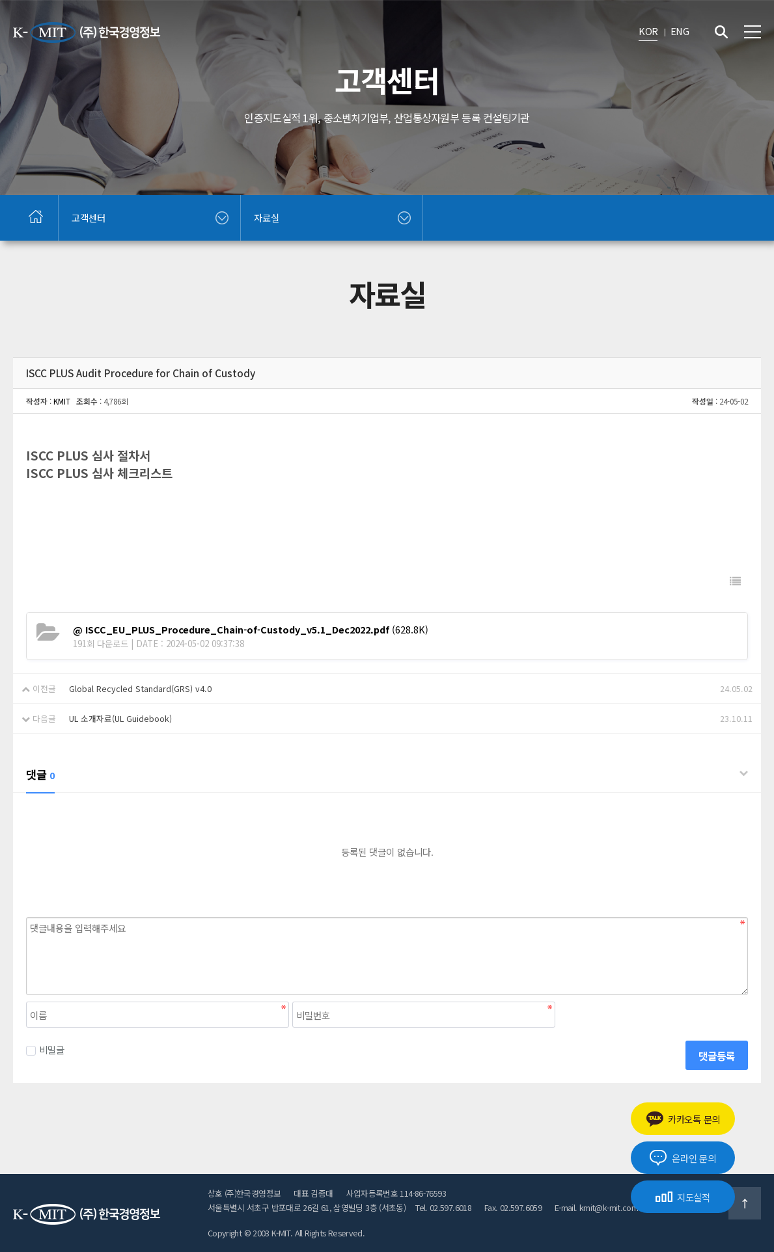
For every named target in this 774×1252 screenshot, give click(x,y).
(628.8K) (250, 629)
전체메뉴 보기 (752, 31)
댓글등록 (716, 1055)
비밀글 (45, 1049)
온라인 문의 (682, 1157)
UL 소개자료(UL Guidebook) (120, 718)
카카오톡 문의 (683, 1119)
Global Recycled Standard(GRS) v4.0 (140, 688)
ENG (679, 31)
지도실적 (683, 1197)
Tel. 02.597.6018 (443, 1207)
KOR (648, 31)
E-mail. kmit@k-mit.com (596, 1207)
